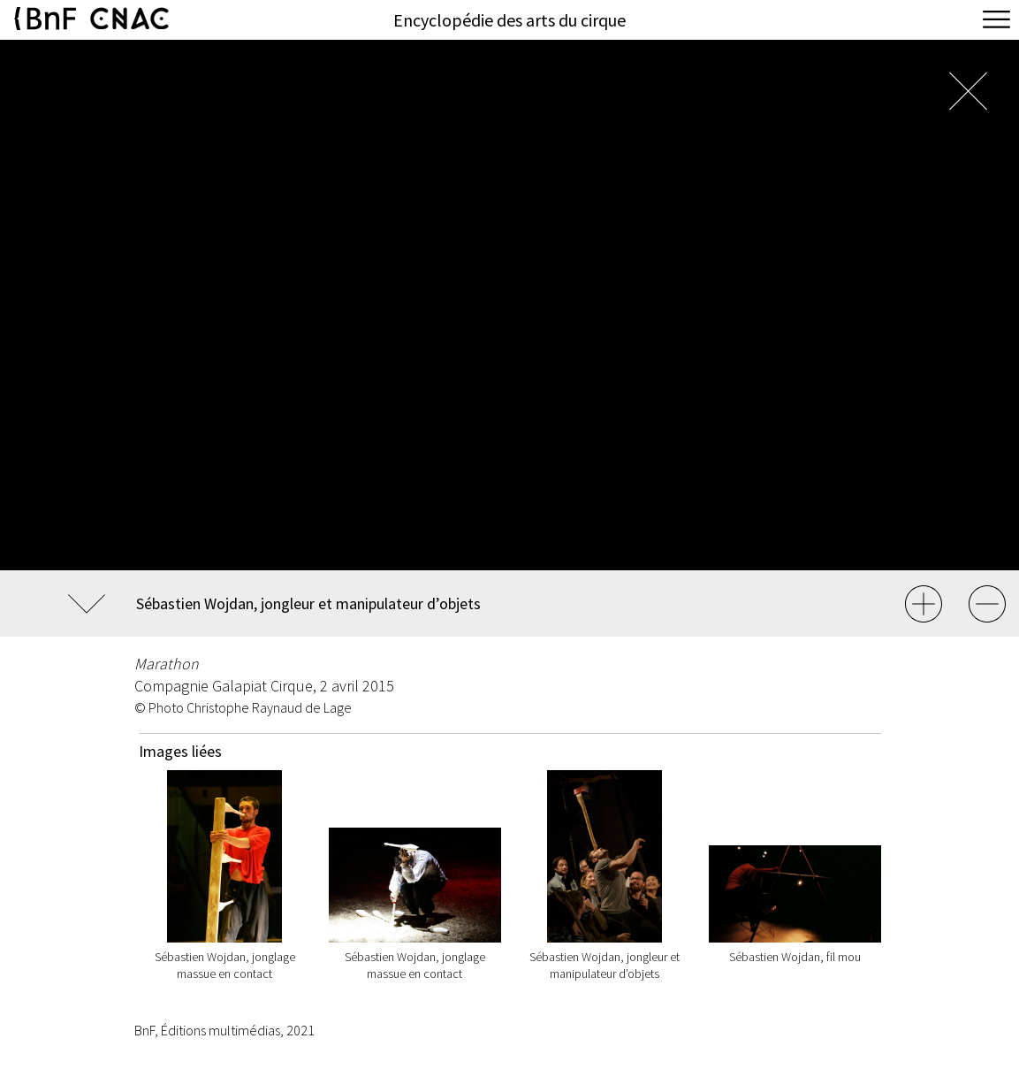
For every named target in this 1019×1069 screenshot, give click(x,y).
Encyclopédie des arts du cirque (509, 20)
